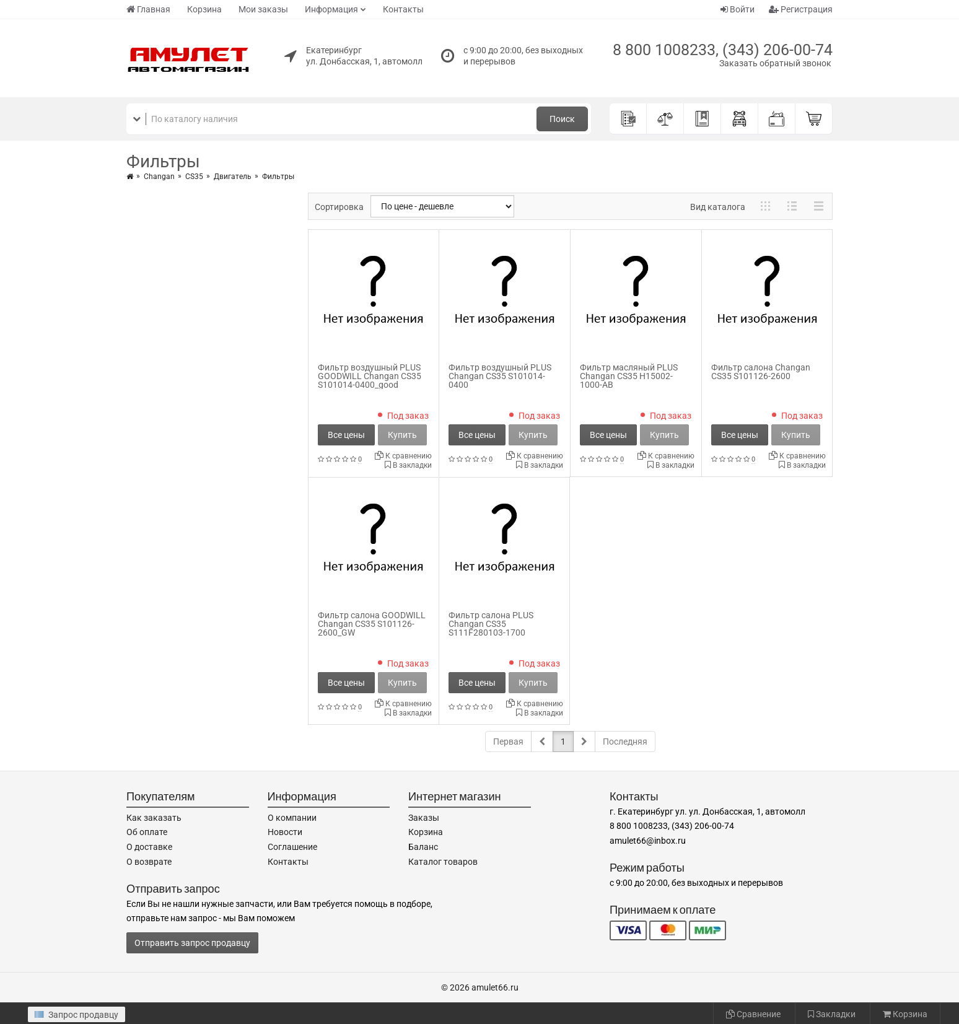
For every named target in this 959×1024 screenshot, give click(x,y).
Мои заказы (263, 9)
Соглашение (292, 847)
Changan (159, 176)
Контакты (403, 9)
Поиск (562, 119)
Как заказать (154, 818)
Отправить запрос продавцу (192, 943)
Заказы (423, 818)
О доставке (149, 847)
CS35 (194, 176)
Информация (331, 9)
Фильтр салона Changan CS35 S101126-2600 (760, 371)
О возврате (149, 862)
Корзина (204, 9)
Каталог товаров (443, 862)
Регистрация (801, 9)
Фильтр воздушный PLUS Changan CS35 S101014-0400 (500, 376)
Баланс (423, 847)
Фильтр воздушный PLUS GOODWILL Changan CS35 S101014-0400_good (369, 376)
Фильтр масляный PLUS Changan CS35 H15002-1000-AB (629, 376)
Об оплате (146, 832)
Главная (148, 9)
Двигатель (233, 176)
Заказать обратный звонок (775, 63)
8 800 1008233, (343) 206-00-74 (723, 50)
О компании (292, 818)
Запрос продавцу (76, 1015)
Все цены (346, 435)
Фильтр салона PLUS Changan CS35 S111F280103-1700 (491, 623)
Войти (737, 9)
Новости (285, 832)
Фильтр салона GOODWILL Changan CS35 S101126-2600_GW (372, 623)
